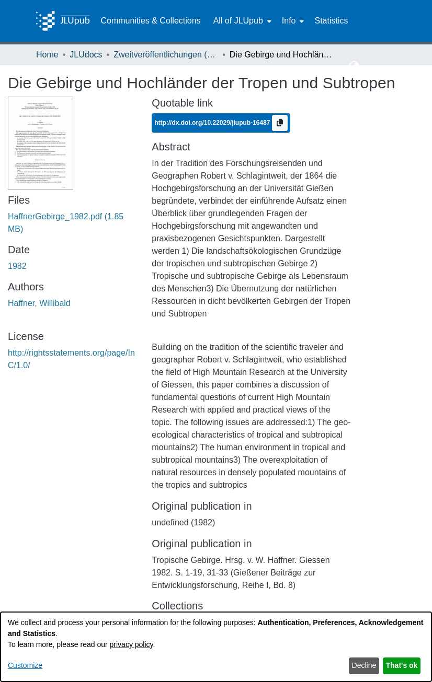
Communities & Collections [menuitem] (150, 20)
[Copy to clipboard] (280, 123)
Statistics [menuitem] (331, 20)
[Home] (63, 20)
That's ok (402, 665)
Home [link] (47, 54)
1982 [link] (17, 266)
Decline (364, 665)
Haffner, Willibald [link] (39, 303)
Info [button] (289, 20)
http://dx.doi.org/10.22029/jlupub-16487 (213, 122)
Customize (25, 665)
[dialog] (216, 647)
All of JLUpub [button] (238, 20)
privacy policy (131, 644)
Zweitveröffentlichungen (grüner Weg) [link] (165, 54)
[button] (354, 67)
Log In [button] (377, 66)
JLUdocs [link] (86, 54)
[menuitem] (241, 21)
